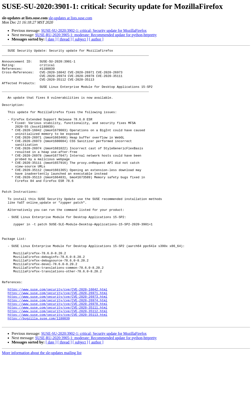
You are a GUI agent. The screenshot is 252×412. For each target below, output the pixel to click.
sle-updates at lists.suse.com (70, 18)
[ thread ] (64, 39)
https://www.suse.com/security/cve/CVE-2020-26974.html (57, 351)
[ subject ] (80, 39)
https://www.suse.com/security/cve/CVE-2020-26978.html (57, 355)
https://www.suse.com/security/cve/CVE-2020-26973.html (57, 346)
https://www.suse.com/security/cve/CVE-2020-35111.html (57, 359)
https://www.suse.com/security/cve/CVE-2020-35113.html (57, 368)
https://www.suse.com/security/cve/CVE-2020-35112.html (57, 364)
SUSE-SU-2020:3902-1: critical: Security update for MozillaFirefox (94, 30)
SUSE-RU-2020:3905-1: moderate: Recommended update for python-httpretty (96, 35)
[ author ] (96, 39)
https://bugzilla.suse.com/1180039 (38, 372)
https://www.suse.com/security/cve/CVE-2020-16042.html (57, 338)
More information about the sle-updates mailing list (42, 408)
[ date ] (51, 39)
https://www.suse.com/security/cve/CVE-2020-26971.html (57, 342)
